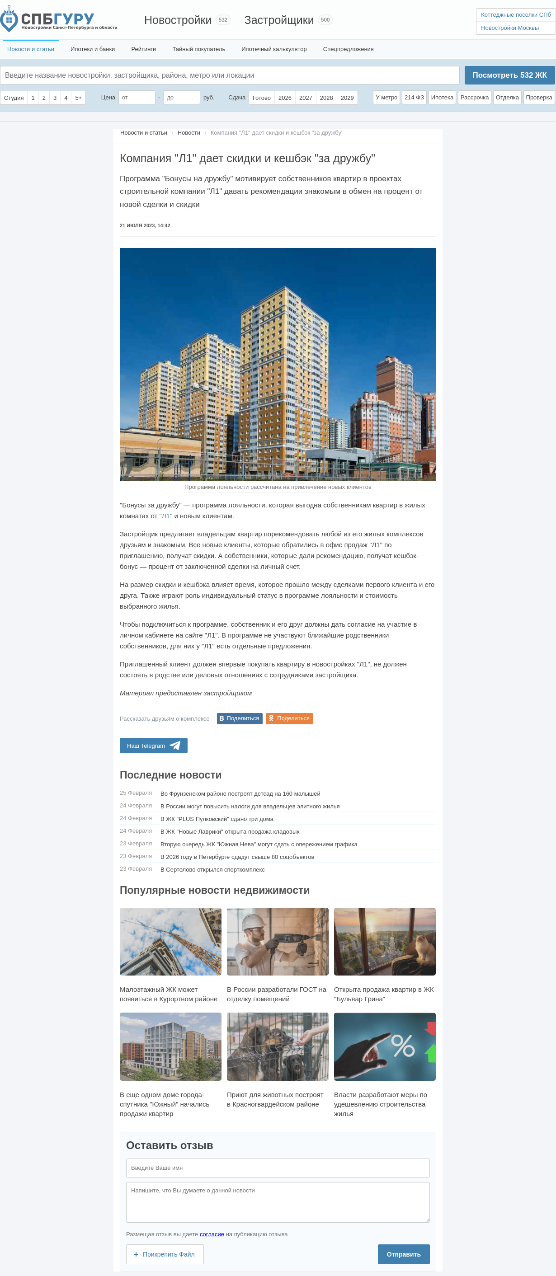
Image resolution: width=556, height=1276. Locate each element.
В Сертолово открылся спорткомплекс (212, 869)
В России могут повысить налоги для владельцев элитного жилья (250, 806)
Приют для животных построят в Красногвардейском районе (278, 1060)
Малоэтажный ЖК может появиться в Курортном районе (170, 955)
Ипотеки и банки (93, 49)
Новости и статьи (30, 49)
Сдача (236, 97)
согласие (212, 1234)
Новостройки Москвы (510, 27)
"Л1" (165, 516)
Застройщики (279, 20)
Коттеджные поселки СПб (516, 14)
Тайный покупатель (198, 49)
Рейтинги (143, 49)
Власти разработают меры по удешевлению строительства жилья (385, 1065)
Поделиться (243, 718)
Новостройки (178, 20)
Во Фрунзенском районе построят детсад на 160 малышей (240, 793)
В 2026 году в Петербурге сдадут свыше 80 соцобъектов (237, 857)
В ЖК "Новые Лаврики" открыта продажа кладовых (230, 831)
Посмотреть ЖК (509, 75)
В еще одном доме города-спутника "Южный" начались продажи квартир (170, 1065)
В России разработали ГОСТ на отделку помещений (278, 955)
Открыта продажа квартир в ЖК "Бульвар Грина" (385, 955)
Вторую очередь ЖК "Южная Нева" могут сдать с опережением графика (259, 844)
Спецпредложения (348, 49)
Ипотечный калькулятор (274, 49)
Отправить (404, 1254)
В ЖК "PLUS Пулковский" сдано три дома (216, 819)
